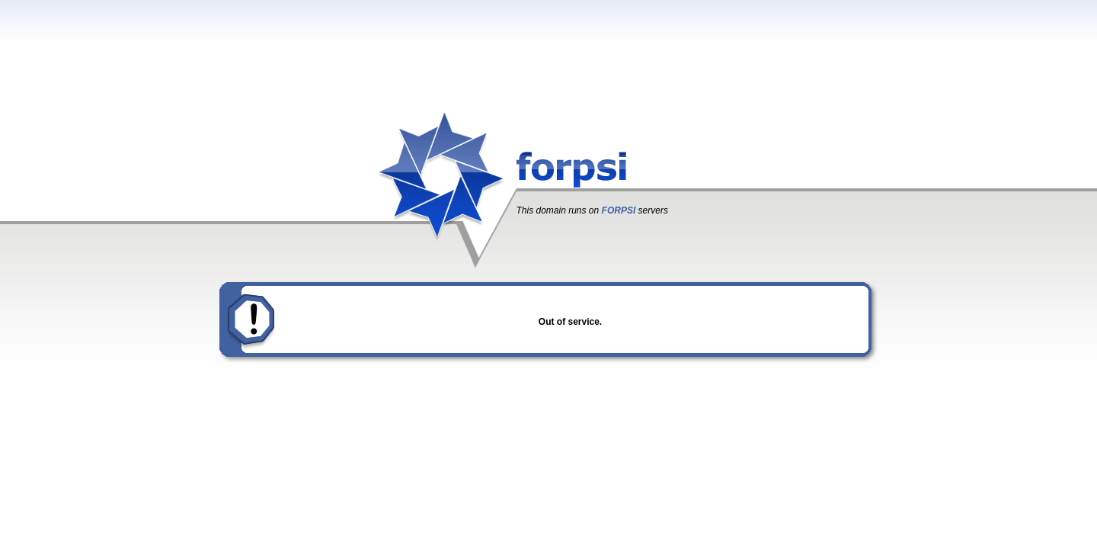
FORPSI (619, 210)
